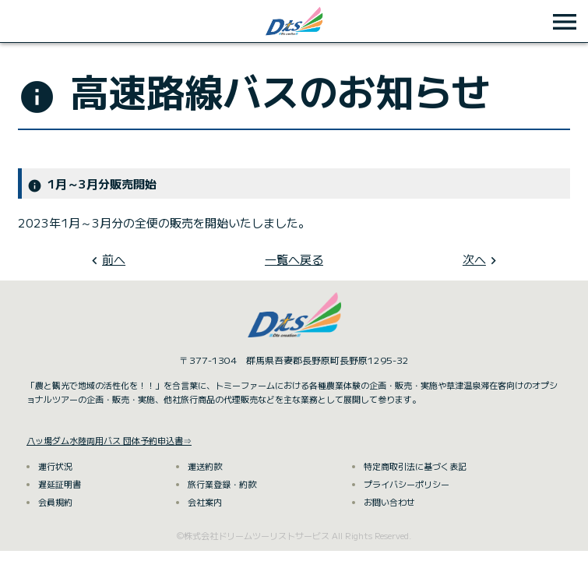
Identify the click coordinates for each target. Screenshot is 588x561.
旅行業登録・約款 (222, 484)
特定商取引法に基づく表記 (415, 466)
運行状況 (55, 466)
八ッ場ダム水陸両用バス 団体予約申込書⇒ (109, 440)
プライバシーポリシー (406, 484)
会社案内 (205, 502)
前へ (113, 259)
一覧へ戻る (294, 259)
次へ (474, 259)
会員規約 (55, 502)
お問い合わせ (389, 502)
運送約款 (205, 466)
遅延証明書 (59, 484)
